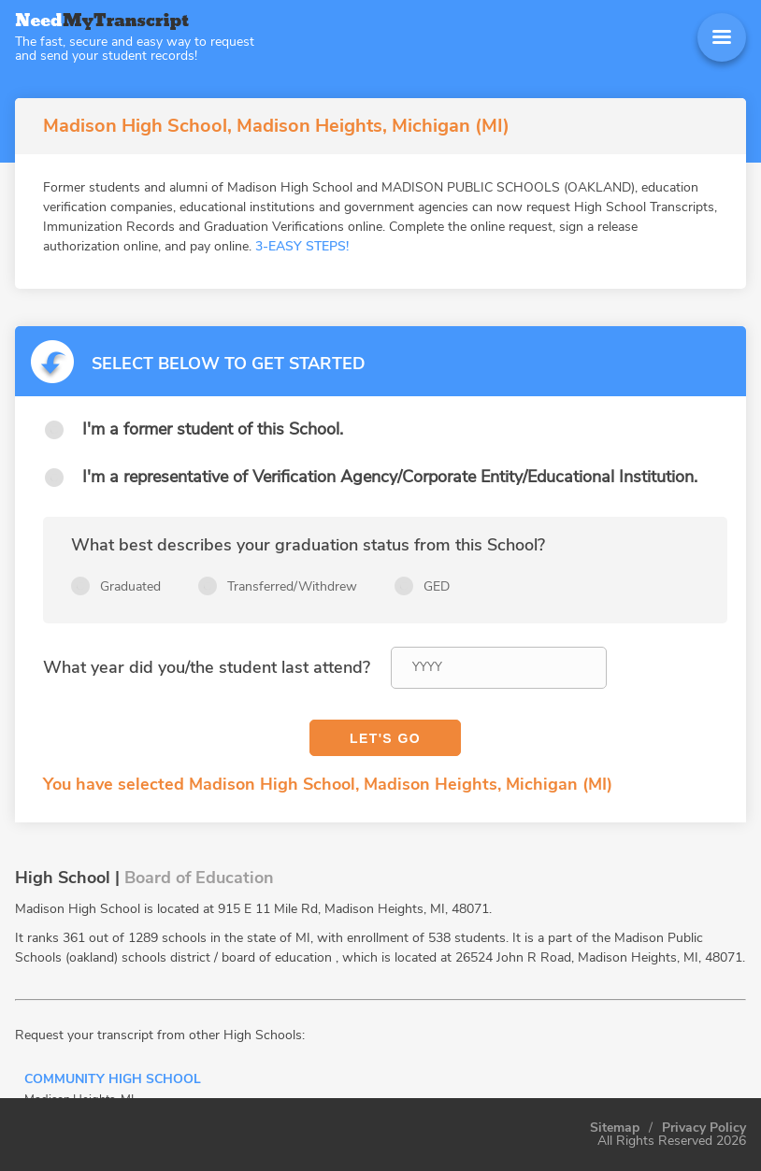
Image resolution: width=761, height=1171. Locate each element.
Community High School (112, 1080)
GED (437, 586)
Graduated (130, 586)
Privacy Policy (704, 1128)
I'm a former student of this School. (212, 429)
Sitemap (614, 1128)
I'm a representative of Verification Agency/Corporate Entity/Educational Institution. (389, 476)
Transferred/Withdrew (292, 586)
